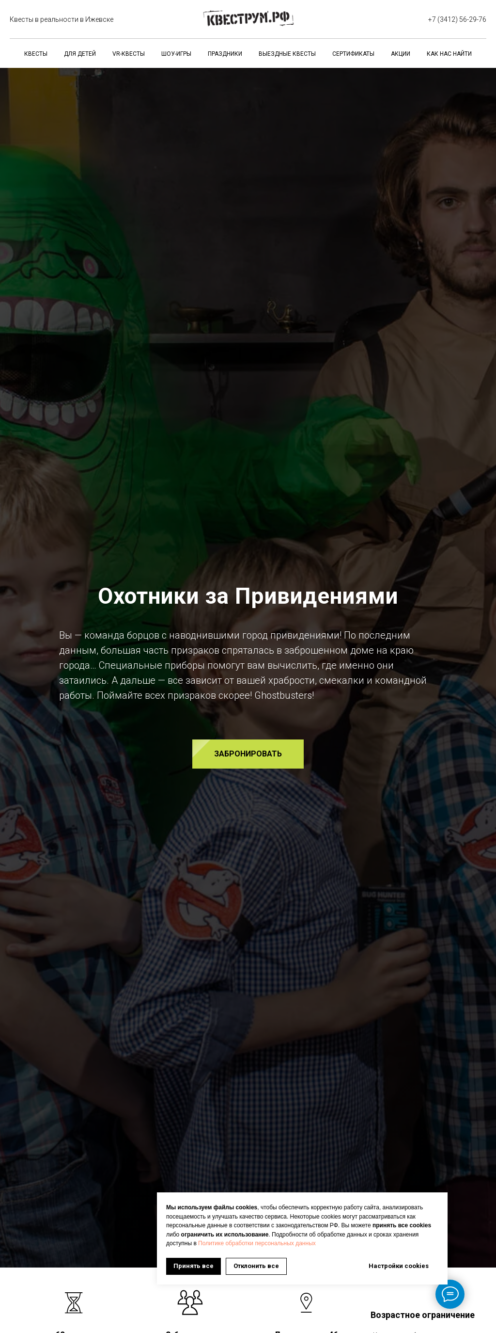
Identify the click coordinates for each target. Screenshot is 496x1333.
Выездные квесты (287, 53)
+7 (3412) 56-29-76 (457, 19)
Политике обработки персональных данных (257, 1243)
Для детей (80, 53)
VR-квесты (128, 53)
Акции (400, 53)
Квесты (35, 53)
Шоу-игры (176, 53)
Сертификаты (353, 53)
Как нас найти (449, 53)
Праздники (225, 53)
